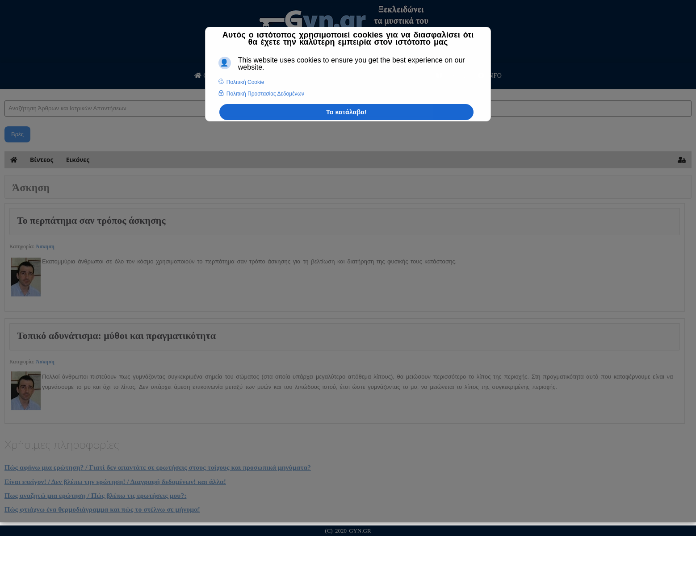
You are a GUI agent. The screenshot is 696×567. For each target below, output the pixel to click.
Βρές (17, 134)
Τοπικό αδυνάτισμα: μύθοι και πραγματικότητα (116, 335)
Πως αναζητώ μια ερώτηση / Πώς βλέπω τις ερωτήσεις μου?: (95, 495)
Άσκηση (45, 246)
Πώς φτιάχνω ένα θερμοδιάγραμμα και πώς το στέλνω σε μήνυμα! (102, 509)
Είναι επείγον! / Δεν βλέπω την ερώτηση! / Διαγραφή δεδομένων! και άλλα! (115, 481)
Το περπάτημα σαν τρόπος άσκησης (91, 220)
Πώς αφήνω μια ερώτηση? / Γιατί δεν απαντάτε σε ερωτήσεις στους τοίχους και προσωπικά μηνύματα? (157, 467)
